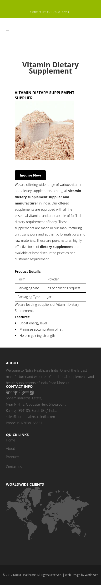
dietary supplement (56, 246)
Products (12, 457)
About (10, 448)
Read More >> (59, 383)
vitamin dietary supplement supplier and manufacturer (48, 196)
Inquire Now (30, 175)
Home (10, 440)
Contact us (14, 466)
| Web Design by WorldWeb (80, 575)
